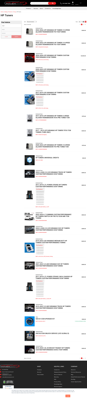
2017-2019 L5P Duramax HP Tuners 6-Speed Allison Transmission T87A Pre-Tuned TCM (53, 117)
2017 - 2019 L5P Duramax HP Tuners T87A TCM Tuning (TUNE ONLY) (53, 131)
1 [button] (81, 358)
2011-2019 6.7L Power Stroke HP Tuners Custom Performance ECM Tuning (51, 185)
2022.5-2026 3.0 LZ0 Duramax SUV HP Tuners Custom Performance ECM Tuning (53, 229)
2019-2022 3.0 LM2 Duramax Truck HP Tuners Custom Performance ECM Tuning (53, 307)
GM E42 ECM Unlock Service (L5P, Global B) (52, 333)
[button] (80, 358)
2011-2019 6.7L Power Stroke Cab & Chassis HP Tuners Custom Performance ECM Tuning (54, 277)
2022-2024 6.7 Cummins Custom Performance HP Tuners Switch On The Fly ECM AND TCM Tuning (53, 216)
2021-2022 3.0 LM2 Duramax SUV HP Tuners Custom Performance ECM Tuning (52, 265)
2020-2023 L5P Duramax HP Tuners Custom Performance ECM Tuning (52, 70)
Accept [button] (68, 395)
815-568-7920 (5, 369)
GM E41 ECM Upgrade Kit (45, 319)
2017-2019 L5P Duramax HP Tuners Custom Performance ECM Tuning (52, 93)
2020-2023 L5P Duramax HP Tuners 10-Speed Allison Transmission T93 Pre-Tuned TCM (53, 146)
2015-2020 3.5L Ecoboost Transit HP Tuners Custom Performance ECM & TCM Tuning (53, 349)
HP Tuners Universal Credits (47, 158)
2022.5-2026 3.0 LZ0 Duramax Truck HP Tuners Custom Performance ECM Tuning (54, 173)
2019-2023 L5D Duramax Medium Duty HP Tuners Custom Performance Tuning (51, 242)
